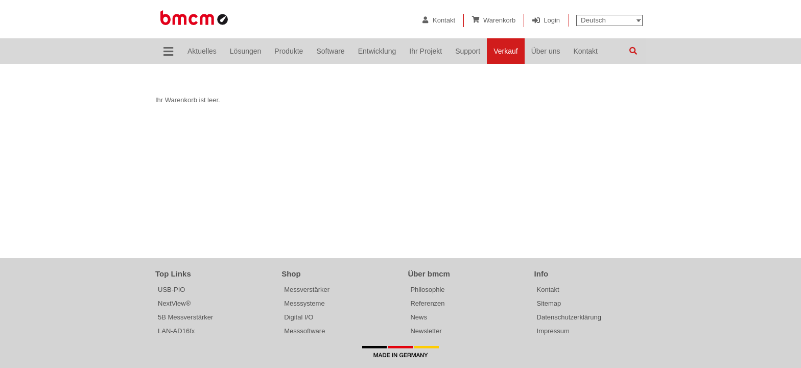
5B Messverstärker (185, 317)
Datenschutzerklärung (569, 317)
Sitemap (549, 303)
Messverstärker (306, 289)
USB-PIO (171, 289)
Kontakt (444, 20)
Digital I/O (298, 317)
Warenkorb (499, 20)
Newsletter (425, 331)
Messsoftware (304, 331)
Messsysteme (304, 303)
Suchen (633, 51)
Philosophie (427, 289)
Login (552, 20)
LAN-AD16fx (176, 331)
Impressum (553, 331)
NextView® (174, 303)
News (418, 317)
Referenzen (427, 303)
